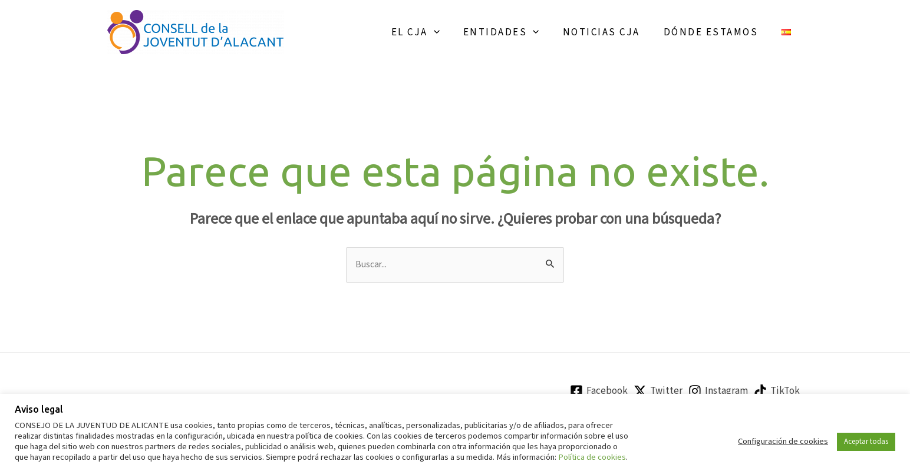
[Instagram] (718, 392)
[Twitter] (658, 392)
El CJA (431, 32)
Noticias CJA (610, 32)
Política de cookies (592, 457)
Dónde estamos (716, 32)
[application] (450, 32)
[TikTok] (777, 392)
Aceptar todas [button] (866, 441)
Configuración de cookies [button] (783, 441)
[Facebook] (599, 392)
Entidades (514, 32)
